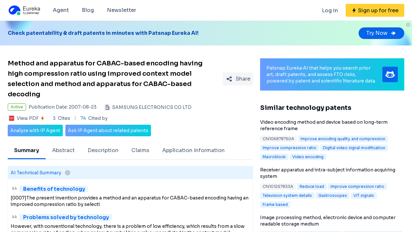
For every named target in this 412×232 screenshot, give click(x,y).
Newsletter (121, 10)
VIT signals (363, 195)
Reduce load (312, 186)
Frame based (275, 204)
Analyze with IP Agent (35, 130)
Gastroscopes (332, 195)
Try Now (381, 33)
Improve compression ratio (289, 147)
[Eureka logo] (24, 10)
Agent (61, 10)
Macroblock (274, 156)
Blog (88, 10)
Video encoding (307, 156)
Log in (330, 10)
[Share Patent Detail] (238, 78)
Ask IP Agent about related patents (108, 130)
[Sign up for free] (375, 10)
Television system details (287, 195)
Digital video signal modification (354, 147)
